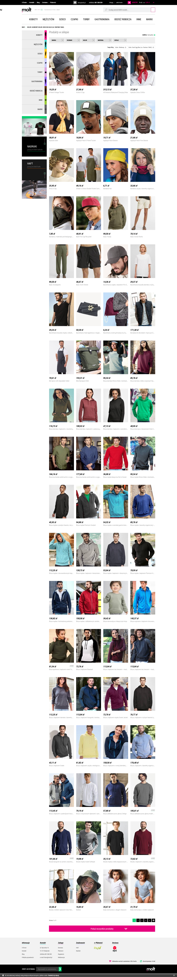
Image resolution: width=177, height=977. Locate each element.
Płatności (53, 2)
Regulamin (61, 954)
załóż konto (119, 2)
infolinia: (95, 2)
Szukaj (151, 9)
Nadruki (78, 951)
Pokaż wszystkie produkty (102, 928)
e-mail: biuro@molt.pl (46, 957)
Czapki (74, 19)
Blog (38, 2)
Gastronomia (102, 19)
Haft (77, 948)
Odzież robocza (122, 19)
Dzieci (62, 19)
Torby (86, 19)
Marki (149, 19)
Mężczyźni (48, 19)
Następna (153, 920)
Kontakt (31, 2)
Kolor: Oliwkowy (120, 47)
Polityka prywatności (28, 957)
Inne (138, 19)
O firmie (24, 2)
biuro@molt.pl (82, 3)
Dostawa (45, 2)
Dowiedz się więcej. (53, 975)
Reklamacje (61, 957)
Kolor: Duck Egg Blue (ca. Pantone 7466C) (141, 47)
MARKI (40, 109)
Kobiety (33, 19)
